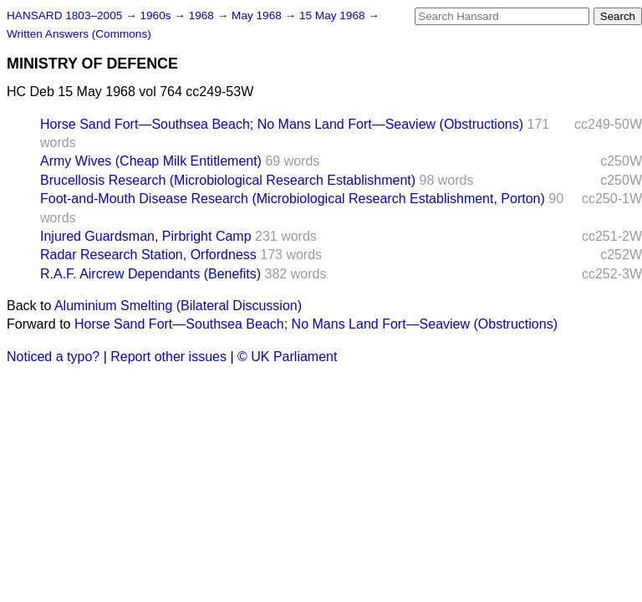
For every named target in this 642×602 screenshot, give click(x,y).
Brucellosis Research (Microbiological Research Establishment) (227, 180)
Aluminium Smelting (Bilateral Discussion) (178, 305)
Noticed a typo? (53, 356)
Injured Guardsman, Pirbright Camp (146, 236)
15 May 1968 (333, 15)
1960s (157, 15)
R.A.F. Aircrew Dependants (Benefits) (150, 274)
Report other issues (168, 356)
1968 (203, 15)
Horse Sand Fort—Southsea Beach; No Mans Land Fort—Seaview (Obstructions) (281, 124)
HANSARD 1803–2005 (64, 15)
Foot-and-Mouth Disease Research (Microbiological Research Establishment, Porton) (292, 198)
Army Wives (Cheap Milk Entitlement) (151, 161)
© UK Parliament (287, 356)
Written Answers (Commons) (79, 34)
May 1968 (258, 15)
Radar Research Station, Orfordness (148, 254)
